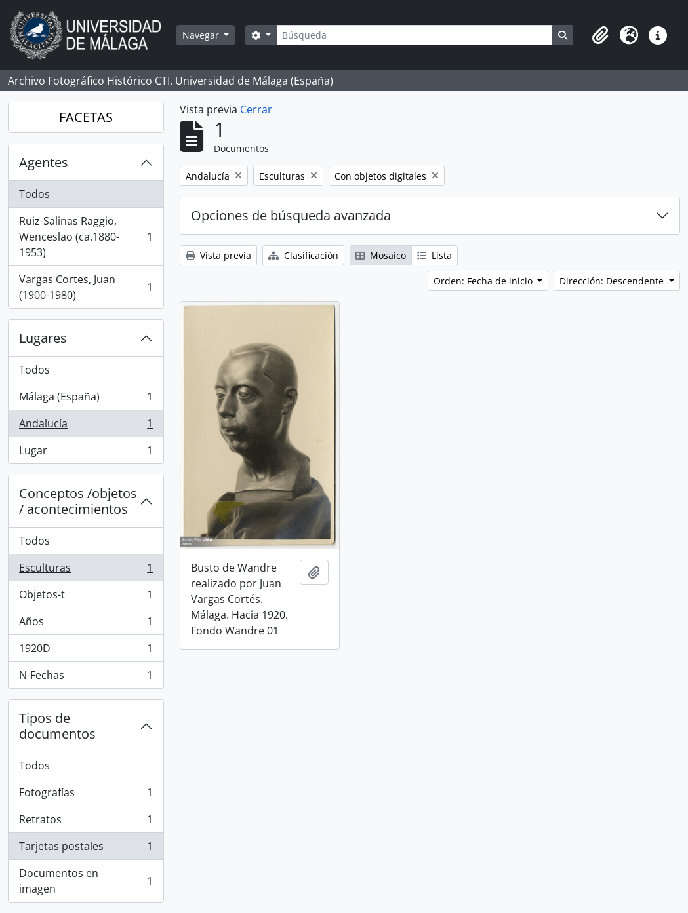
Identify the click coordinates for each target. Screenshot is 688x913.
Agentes (43, 162)
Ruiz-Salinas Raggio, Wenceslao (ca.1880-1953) (85, 237)
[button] (600, 35)
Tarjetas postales (85, 849)
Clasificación (303, 255)
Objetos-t (85, 597)
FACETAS (86, 117)
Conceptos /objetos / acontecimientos (78, 501)
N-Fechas (85, 677)
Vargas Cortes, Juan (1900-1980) (85, 287)
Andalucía (85, 426)
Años (85, 624)
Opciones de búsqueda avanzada (291, 215)
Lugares (43, 338)
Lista (434, 255)
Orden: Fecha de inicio (484, 281)
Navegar (202, 35)
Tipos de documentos (57, 726)
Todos (34, 194)
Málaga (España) (85, 399)
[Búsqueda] (414, 35)
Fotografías (85, 795)
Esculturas (85, 570)
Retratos (85, 822)
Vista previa (218, 255)
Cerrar (256, 109)
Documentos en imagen (85, 881)
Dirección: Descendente (612, 281)
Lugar (85, 452)
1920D (85, 651)
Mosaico (380, 255)
